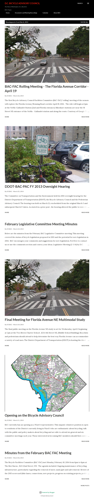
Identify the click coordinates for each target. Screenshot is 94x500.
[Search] (80, 3)
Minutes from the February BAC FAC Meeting (38, 453)
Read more (85, 117)
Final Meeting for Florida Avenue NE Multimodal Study (45, 320)
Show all (84, 22)
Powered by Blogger (47, 492)
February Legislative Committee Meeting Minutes (41, 224)
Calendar (44, 13)
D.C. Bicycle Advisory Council (22, 3)
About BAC (56, 13)
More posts (85, 485)
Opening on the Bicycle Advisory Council (34, 415)
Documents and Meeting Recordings (25, 13)
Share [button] (7, 117)
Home (6, 13)
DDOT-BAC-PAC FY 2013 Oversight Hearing (37, 186)
